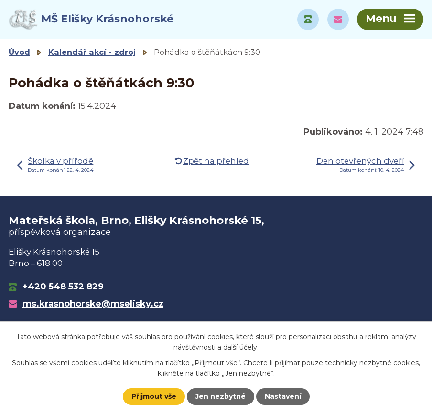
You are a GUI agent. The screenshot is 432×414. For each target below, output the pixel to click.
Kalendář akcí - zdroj (92, 52)
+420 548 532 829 (63, 286)
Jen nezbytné (220, 396)
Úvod (19, 52)
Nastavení (283, 396)
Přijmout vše (153, 396)
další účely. (241, 347)
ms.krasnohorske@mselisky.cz (92, 303)
